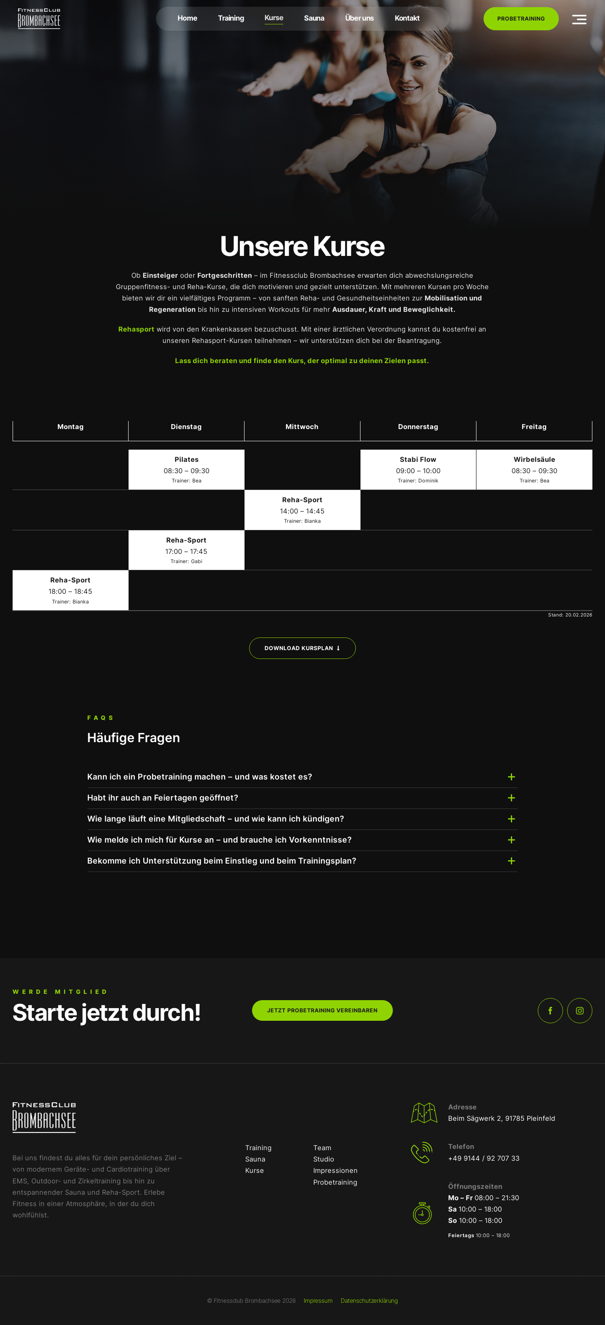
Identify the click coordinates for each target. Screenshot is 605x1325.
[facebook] (550, 1010)
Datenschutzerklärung (369, 1300)
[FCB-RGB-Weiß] (39, 12)
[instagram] (579, 1010)
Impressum (318, 1300)
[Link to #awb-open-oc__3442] (579, 19)
